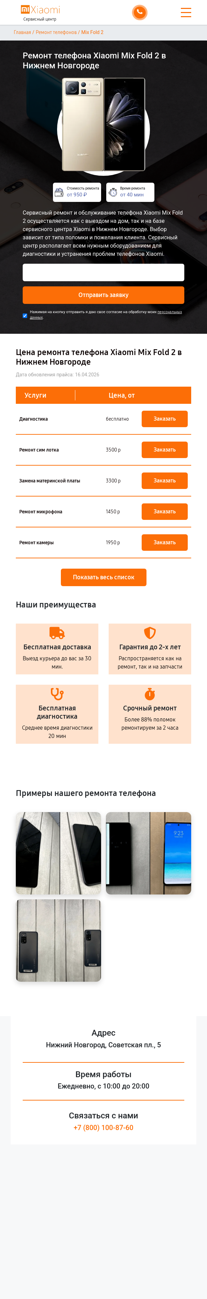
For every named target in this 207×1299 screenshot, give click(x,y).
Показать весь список (103, 577)
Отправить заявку (103, 295)
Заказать (165, 418)
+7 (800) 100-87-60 (103, 1128)
